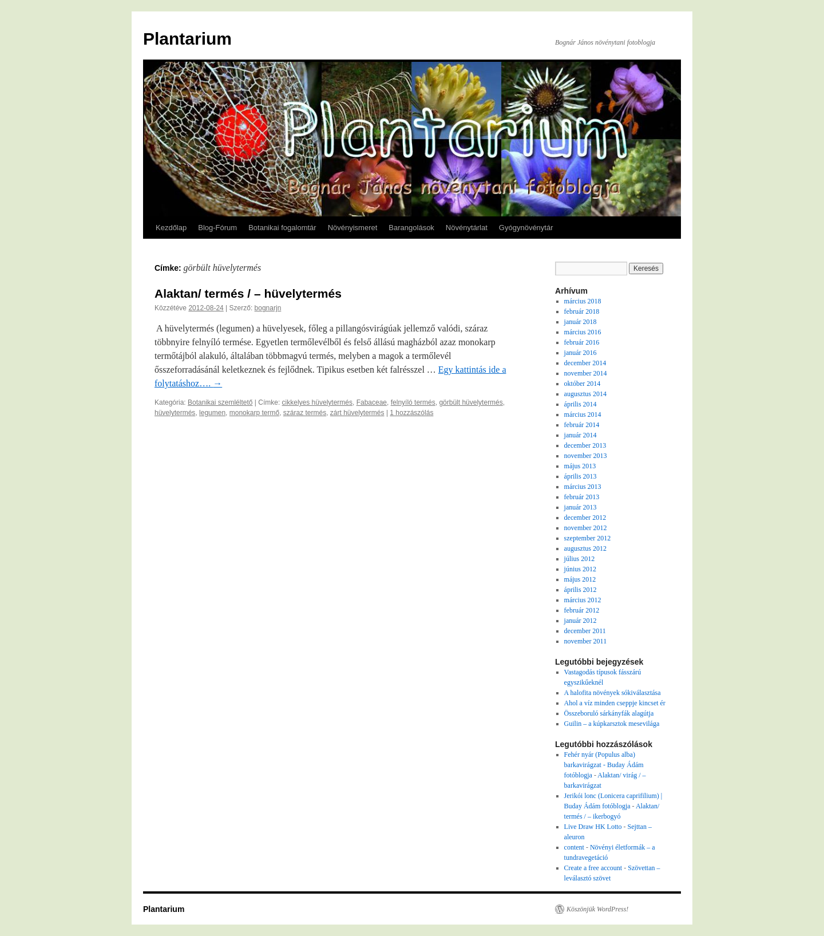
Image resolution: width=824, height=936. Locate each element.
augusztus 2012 (585, 548)
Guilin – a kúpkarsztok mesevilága (612, 724)
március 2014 (582, 414)
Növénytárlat (467, 227)
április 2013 (580, 476)
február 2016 (582, 342)
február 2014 (582, 425)
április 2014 (580, 404)
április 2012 (580, 590)
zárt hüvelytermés (357, 413)
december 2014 (585, 363)
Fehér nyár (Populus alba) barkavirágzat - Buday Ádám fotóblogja (604, 765)
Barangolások (411, 227)
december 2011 (585, 631)
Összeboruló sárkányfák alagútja (609, 713)
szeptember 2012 (587, 538)
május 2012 (580, 579)
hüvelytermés (174, 413)
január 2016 (580, 353)
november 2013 (585, 456)
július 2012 (579, 559)
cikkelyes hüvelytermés (317, 402)
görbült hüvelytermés (470, 402)
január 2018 (580, 322)
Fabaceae (371, 402)
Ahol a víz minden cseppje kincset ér (614, 703)
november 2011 (585, 641)
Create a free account (593, 868)
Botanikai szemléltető (220, 402)
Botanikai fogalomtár (282, 227)
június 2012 (580, 569)
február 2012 (582, 610)
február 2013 (582, 497)
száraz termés (304, 413)
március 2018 (582, 301)
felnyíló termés (413, 402)
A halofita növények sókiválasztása (612, 693)
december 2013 (585, 445)
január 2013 (580, 507)
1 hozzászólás (411, 413)
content (574, 847)
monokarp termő (254, 413)
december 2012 (585, 518)
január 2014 (580, 435)
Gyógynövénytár (526, 227)
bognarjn (268, 308)
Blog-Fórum (217, 227)
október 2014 (582, 384)
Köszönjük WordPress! (597, 909)
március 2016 (582, 332)
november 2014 (585, 373)
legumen (212, 413)
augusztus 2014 (585, 394)
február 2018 (582, 311)
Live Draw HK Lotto (593, 827)
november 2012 (585, 528)
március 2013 (582, 487)
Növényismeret (353, 227)
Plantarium (187, 38)
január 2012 (580, 621)
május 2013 (580, 466)
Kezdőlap (171, 227)
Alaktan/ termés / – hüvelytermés (248, 293)
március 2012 (582, 600)
